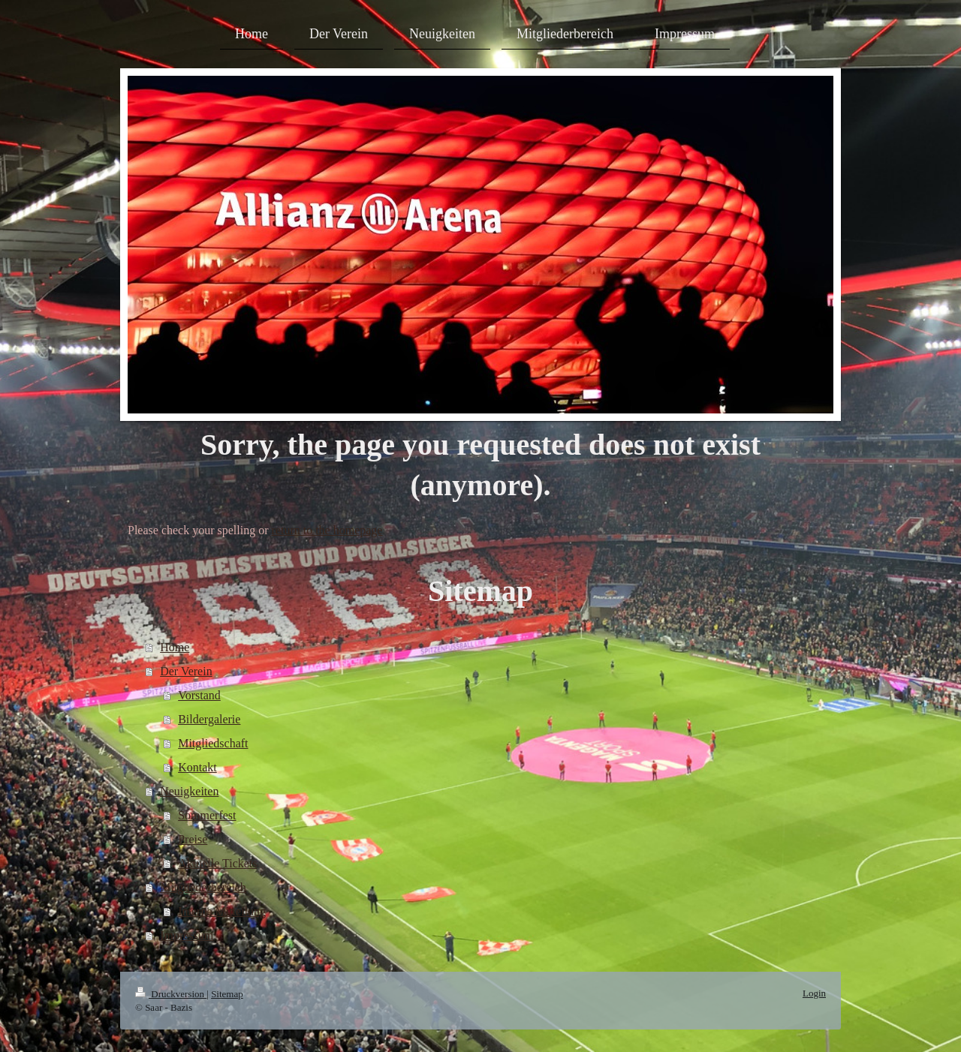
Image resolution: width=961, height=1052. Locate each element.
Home (174, 647)
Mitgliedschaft (213, 743)
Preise (192, 839)
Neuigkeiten (189, 791)
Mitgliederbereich (203, 887)
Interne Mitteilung (222, 911)
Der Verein (186, 671)
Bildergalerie (209, 719)
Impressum (186, 935)
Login (814, 993)
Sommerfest (207, 815)
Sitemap (227, 993)
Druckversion (170, 993)
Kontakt (197, 767)
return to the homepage (327, 530)
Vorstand (199, 695)
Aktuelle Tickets (217, 863)
